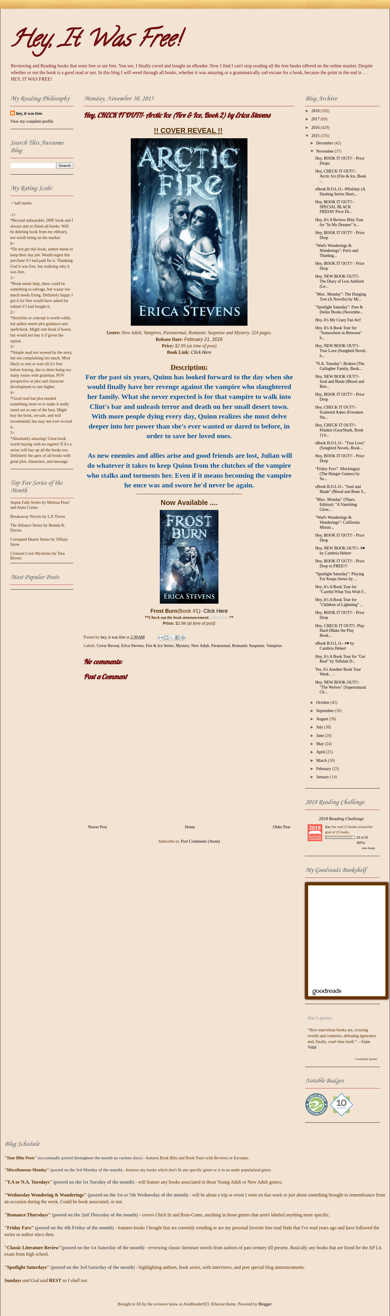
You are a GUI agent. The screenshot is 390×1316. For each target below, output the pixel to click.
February (324, 769)
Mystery (182, 646)
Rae (328, 827)
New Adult (200, 646)
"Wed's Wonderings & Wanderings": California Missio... (337, 522)
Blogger (264, 1304)
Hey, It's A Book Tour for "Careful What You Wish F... (341, 589)
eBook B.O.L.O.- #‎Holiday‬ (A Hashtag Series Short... (340, 191)
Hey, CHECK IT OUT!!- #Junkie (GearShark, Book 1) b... (339, 430)
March (322, 760)
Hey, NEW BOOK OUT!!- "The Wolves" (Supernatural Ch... (340, 687)
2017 (316, 119)
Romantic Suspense (248, 646)
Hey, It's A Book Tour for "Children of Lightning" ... (339, 602)
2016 (316, 127)
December (325, 143)
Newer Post (97, 827)
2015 (316, 136)
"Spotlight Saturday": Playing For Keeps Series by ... (339, 576)
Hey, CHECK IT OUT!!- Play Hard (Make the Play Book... (339, 631)
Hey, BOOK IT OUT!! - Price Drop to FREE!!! (339, 563)
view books (368, 848)
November (325, 151)
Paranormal (220, 646)
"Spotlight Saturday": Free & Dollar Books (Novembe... (339, 309)
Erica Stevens (132, 646)
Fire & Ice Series (160, 646)
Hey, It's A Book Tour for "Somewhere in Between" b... (338, 333)
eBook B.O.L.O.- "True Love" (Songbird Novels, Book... (340, 445)
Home (190, 827)
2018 (316, 111)
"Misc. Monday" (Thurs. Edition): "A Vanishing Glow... (336, 504)
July (320, 727)
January (323, 777)
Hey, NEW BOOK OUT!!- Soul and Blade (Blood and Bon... (339, 381)
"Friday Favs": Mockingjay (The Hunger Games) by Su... (337, 474)
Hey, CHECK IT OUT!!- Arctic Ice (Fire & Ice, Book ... (340, 176)
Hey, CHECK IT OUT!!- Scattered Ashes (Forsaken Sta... (339, 412)
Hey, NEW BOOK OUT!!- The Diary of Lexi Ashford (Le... (339, 281)
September (325, 711)
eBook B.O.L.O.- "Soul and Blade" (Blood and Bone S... (340, 489)
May (320, 744)
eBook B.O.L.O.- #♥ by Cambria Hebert (334, 646)
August (322, 719)
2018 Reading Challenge (341, 818)
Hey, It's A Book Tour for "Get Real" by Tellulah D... (340, 659)
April (321, 752)
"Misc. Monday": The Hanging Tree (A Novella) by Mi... (340, 296)
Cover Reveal (108, 646)
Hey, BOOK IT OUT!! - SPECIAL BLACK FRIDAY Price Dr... (335, 207)
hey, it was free (29, 113)
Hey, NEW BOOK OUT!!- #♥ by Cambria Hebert (340, 550)
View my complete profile (31, 121)
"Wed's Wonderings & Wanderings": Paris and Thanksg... (336, 250)
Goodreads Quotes (366, 1059)
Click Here (201, 352)
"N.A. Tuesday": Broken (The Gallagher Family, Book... (339, 366)
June (320, 735)
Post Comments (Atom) (200, 841)
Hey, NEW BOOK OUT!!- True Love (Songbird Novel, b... (340, 351)
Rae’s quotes (320, 1018)
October (323, 702)
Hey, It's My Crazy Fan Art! (338, 320)
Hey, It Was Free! (95, 41)
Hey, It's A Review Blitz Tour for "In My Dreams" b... (339, 222)
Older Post (282, 827)
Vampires (274, 646)
